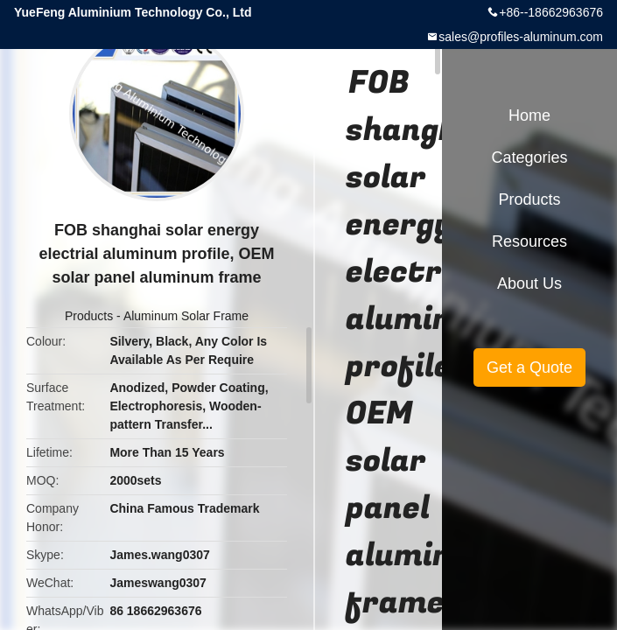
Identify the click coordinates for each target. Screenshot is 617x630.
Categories (529, 157)
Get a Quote (529, 367)
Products (89, 316)
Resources (529, 241)
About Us (529, 283)
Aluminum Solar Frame (186, 316)
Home (529, 115)
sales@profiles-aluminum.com (520, 37)
